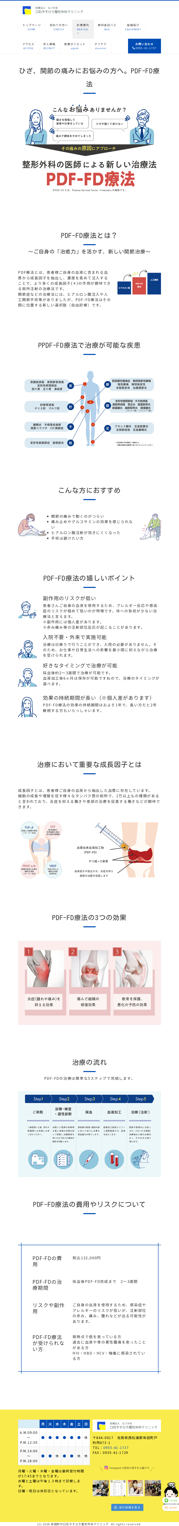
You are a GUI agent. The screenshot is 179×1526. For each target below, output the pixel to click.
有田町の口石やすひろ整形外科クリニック (80, 1524)
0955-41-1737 (116, 1447)
